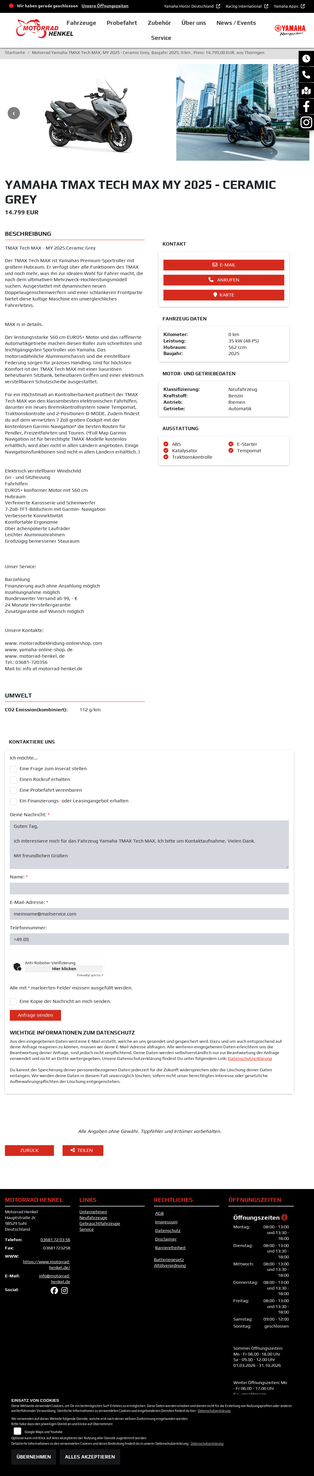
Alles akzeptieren (90, 1457)
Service (86, 1229)
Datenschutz (168, 1230)
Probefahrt (139, 22)
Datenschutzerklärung (250, 1058)
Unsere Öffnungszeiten (105, 5)
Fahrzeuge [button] (98, 22)
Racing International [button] (244, 6)
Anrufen (224, 280)
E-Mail (224, 265)
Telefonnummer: (28, 928)
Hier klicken (64, 968)
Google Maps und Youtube (44, 1432)
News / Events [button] (252, 22)
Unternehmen (93, 1211)
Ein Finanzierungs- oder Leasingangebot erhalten (74, 801)
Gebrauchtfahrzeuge (99, 1223)
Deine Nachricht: (29, 814)
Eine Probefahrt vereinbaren (51, 790)
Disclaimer (166, 1239)
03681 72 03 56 (55, 1239)
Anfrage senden (35, 1015)
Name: (19, 877)
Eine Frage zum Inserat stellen (53, 768)
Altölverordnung (170, 1265)
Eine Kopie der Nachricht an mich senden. (65, 1001)
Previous (14, 113)
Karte (223, 295)
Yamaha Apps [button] (286, 6)
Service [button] (178, 37)
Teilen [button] (82, 1150)
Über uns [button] (210, 22)
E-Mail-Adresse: (29, 902)
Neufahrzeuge (93, 1217)
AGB (159, 1213)
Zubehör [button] (175, 22)
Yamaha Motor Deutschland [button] (189, 6)
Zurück (29, 1150)
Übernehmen (34, 1457)
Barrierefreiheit (170, 1247)
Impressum (166, 1221)
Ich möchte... (23, 758)
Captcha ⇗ (90, 975)
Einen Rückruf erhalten (45, 779)
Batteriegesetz (169, 1259)
